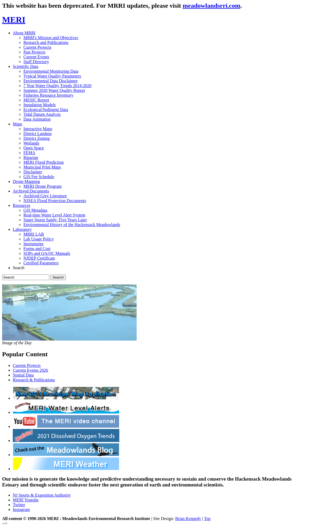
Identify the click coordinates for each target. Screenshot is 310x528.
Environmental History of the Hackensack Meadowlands (71, 224)
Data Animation (37, 119)
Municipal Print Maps (42, 167)
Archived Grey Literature (45, 196)
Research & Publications (34, 380)
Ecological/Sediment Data (45, 109)
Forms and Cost (36, 248)
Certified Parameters (41, 263)
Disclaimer (32, 172)
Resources (21, 205)
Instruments (33, 244)
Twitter (19, 504)
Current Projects (37, 47)
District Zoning (36, 138)
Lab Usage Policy (38, 239)
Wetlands (31, 143)
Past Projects (34, 52)
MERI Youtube (26, 500)
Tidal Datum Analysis (42, 114)
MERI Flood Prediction (43, 162)
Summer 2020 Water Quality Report (54, 90)
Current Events (36, 57)
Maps (17, 124)
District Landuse (37, 133)
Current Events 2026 (30, 370)
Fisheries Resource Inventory (48, 95)
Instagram (21, 509)
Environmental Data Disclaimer (50, 81)
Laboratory (22, 229)
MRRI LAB (33, 234)
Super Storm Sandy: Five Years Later (55, 220)
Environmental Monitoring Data (50, 71)
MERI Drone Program (42, 186)
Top (207, 518)
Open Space (33, 148)
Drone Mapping (26, 181)
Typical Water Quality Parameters (52, 76)
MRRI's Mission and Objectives (50, 37)
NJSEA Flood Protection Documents (54, 200)
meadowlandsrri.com (211, 5)
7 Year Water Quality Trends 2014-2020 (57, 85)
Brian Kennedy (188, 518)
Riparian (30, 157)
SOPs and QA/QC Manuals (46, 253)
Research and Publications (45, 42)
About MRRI (24, 33)
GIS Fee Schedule (38, 176)
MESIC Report (36, 100)
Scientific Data (25, 66)
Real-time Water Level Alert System (54, 215)
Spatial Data (23, 375)
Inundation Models (39, 105)
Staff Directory (36, 61)
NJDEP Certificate (39, 258)
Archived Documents (31, 191)
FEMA (29, 152)
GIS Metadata (35, 210)
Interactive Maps (37, 128)
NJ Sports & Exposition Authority (42, 495)
